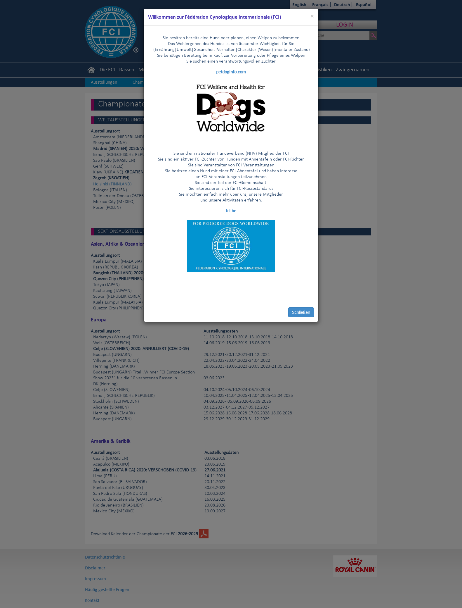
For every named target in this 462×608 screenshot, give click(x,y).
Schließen (301, 312)
